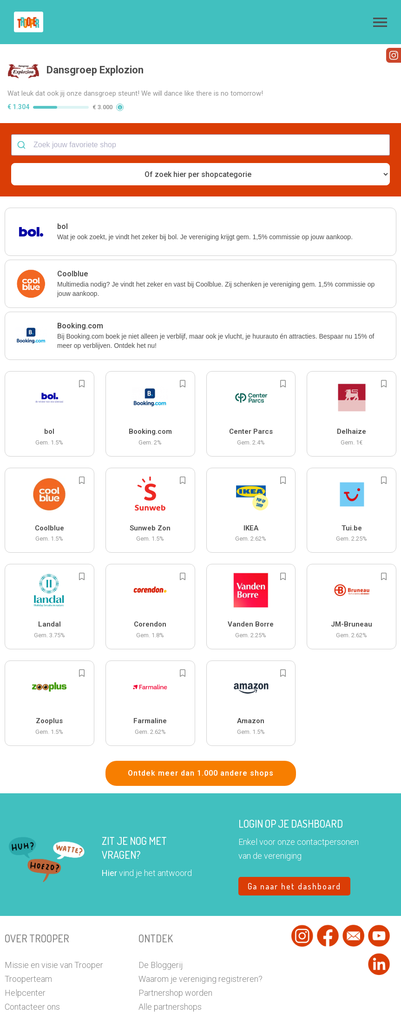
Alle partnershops (170, 972)
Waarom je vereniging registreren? (200, 944)
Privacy (151, 1015)
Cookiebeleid (244, 1015)
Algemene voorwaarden (194, 1015)
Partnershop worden (175, 958)
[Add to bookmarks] (81, 348)
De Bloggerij (160, 930)
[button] (380, 22)
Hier (109, 838)
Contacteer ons (32, 972)
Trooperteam (28, 944)
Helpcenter (25, 958)
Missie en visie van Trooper (54, 930)
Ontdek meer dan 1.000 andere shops (201, 738)
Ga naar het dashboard (294, 851)
